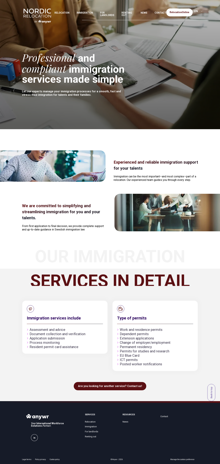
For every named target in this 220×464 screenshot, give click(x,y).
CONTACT (160, 13)
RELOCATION (61, 13)
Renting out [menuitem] (90, 436)
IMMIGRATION (85, 13)
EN (196, 11)
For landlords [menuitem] (91, 431)
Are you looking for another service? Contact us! (110, 386)
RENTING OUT (127, 14)
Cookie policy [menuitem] (55, 459)
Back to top (211, 392)
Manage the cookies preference (182, 459)
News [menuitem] (125, 421)
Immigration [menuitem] (91, 426)
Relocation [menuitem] (90, 421)
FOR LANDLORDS (107, 14)
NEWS (144, 13)
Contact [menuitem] (164, 416)
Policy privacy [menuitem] (40, 459)
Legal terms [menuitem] (26, 459)
